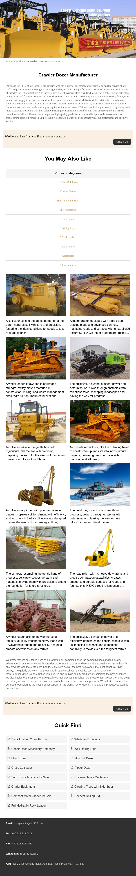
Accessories (68, 255)
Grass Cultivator (20, 767)
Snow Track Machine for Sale (28, 777)
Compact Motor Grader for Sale (30, 796)
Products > (21, 61)
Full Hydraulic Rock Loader (27, 805)
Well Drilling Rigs (83, 748)
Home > (10, 61)
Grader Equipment (21, 786)
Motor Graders (68, 246)
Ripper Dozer (81, 767)
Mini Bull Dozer (82, 758)
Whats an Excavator (85, 739)
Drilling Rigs (68, 228)
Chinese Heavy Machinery (89, 777)
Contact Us (122, 141)
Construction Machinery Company (31, 748)
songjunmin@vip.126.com (28, 823)
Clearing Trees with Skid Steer (92, 786)
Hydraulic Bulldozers (68, 200)
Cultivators (67, 219)
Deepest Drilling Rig (85, 796)
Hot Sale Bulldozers (68, 182)
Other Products (67, 265)
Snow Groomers (68, 209)
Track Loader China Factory (28, 739)
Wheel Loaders (68, 237)
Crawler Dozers (68, 191)
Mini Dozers (17, 758)
